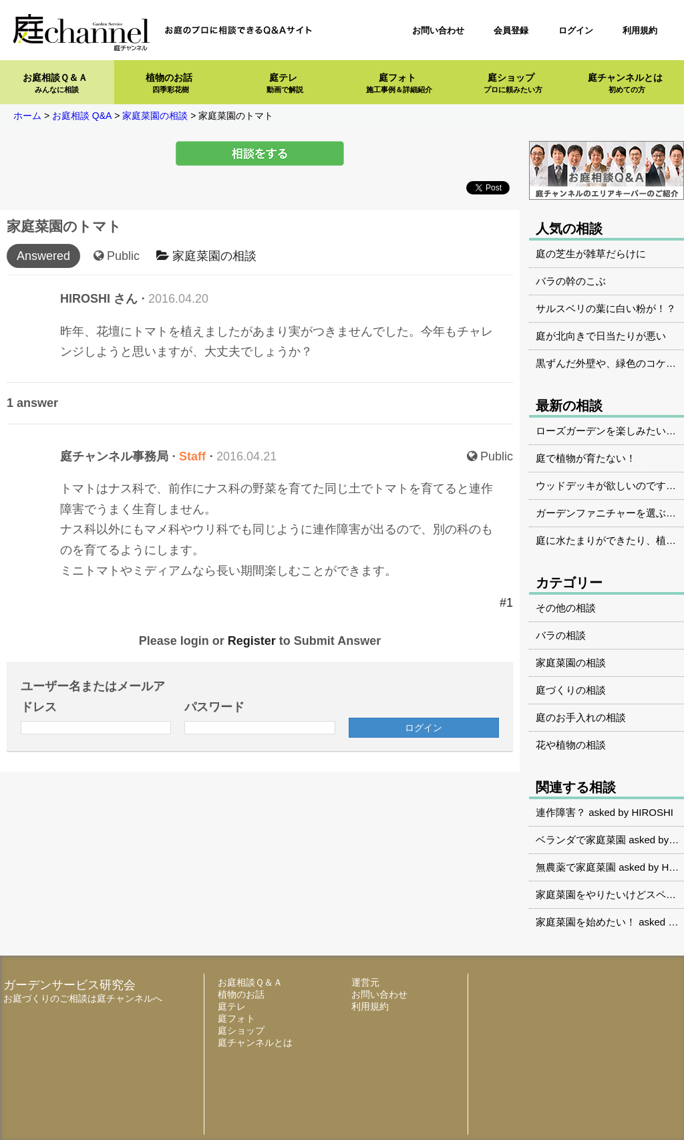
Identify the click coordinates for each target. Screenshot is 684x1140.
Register (252, 641)
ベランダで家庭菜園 (581, 839)
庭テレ (285, 83)
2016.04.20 (178, 298)
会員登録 (511, 30)
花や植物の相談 (571, 744)
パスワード (214, 707)
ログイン (575, 30)
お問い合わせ (438, 30)
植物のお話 (169, 83)
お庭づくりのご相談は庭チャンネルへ (82, 998)
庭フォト (399, 83)
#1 (506, 602)
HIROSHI (652, 812)
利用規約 (640, 30)
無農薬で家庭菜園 (576, 867)
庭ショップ (513, 83)
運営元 (365, 982)
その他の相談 (566, 607)
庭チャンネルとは (625, 83)
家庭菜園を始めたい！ (586, 922)
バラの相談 (561, 635)
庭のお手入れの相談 (581, 717)
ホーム (27, 115)
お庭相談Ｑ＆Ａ (55, 83)
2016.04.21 (246, 456)
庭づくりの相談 (571, 690)
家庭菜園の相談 (206, 256)
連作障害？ (561, 812)
